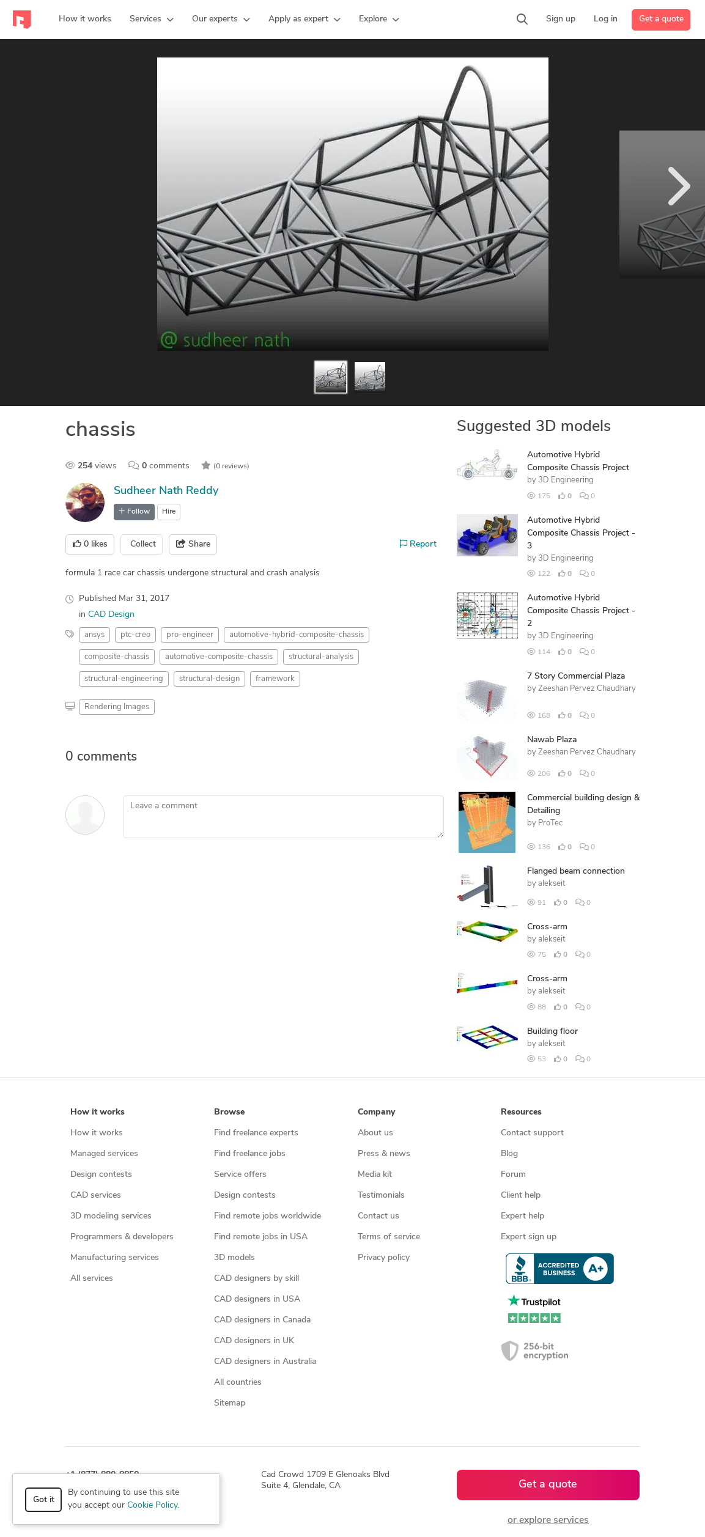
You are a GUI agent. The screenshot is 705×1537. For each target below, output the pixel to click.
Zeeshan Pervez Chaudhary (587, 689)
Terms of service (389, 1237)
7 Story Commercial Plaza (576, 676)
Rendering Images (116, 707)
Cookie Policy (152, 1505)
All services (91, 1278)
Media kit (375, 1174)
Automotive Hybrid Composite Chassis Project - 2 (581, 611)
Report (418, 544)
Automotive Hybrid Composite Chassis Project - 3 (581, 533)
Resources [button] (521, 1112)
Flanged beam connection (576, 871)
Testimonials (381, 1195)
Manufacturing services (114, 1257)
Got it (43, 1500)
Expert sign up (528, 1237)
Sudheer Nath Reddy (166, 491)
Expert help (522, 1216)
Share (193, 544)
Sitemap (229, 1403)
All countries (238, 1382)
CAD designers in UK (254, 1341)
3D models (234, 1257)
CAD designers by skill (256, 1278)
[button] (151, 19)
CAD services (95, 1195)
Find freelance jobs (250, 1154)
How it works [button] (97, 1112)
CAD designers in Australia (265, 1361)
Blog (509, 1154)
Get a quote (661, 19)
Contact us (378, 1216)
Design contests (101, 1174)
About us (375, 1133)
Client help (521, 1195)
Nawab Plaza (552, 740)
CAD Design (111, 614)
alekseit (551, 884)
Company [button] (376, 1112)
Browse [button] (229, 1112)
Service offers (240, 1174)
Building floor (552, 1031)
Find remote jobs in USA (261, 1237)
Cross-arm (547, 927)
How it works (96, 1133)
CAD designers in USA (257, 1299)
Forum (513, 1174)
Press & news (384, 1154)
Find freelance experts (256, 1133)
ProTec (550, 823)
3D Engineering (566, 480)
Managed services (104, 1154)
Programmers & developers (122, 1237)
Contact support (532, 1133)
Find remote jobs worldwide (267, 1216)
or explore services (548, 1520)
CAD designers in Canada (262, 1320)
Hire (168, 511)
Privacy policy (384, 1257)
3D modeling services (111, 1216)
